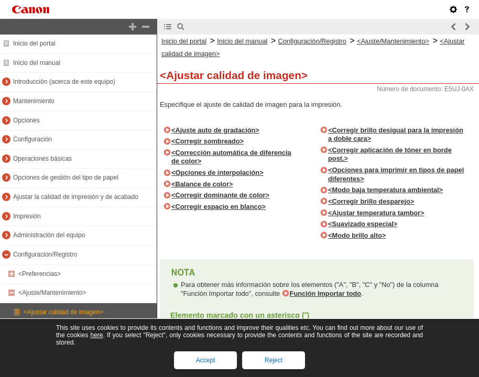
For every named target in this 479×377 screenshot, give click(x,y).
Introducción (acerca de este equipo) (64, 81)
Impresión (27, 216)
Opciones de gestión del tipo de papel (65, 177)
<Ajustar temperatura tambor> (376, 213)
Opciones (26, 120)
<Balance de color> (202, 184)
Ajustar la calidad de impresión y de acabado (75, 197)
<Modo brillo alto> (357, 235)
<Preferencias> (39, 274)
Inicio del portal (34, 43)
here (96, 335)
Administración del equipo (49, 235)
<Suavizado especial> (362, 224)
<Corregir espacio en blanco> (218, 206)
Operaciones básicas (42, 158)
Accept (205, 360)
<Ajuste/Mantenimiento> (52, 292)
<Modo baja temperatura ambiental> (385, 190)
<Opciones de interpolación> (217, 172)
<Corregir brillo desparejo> (371, 201)
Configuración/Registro (45, 254)
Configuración (32, 139)
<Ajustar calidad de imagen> (63, 312)
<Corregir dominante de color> (220, 195)
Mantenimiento (34, 101)
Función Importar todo (326, 293)
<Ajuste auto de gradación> (215, 130)
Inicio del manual (36, 62)
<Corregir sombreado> (207, 141)
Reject (273, 360)
